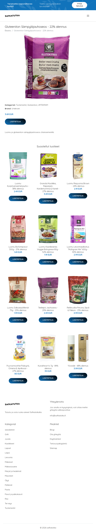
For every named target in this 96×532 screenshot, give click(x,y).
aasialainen (10, 430)
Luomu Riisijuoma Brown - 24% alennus (78, 184)
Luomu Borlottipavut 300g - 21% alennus (18, 248)
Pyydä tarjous (79, 5)
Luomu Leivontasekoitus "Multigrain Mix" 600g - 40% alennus (78, 249)
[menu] (88, 16)
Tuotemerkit (21, 105)
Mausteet (9, 476)
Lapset (8, 448)
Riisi (6, 499)
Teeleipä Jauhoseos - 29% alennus (48, 308)
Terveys (8, 503)
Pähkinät (8, 485)
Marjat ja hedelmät (13, 471)
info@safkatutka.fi (58, 415)
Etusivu (8, 30)
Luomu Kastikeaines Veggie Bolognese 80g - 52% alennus (48, 249)
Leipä (7, 453)
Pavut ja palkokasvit (13, 494)
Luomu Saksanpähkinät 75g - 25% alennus (18, 308)
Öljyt (7, 480)
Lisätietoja (15, 121)
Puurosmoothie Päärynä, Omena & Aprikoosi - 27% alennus (18, 368)
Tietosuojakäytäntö (58, 443)
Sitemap (53, 448)
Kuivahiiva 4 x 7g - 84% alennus (48, 367)
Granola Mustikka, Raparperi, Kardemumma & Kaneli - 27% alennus (48, 187)
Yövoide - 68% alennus (78, 365)
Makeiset (9, 462)
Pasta (7, 489)
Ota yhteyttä (55, 434)
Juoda (7, 439)
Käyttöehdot (55, 439)
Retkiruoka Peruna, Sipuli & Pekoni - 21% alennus (78, 308)
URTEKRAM (43, 105)
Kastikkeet (9, 443)
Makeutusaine (11, 466)
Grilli (6, 434)
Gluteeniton (32, 105)
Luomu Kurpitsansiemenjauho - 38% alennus (18, 186)
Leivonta (8, 457)
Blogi (52, 430)
